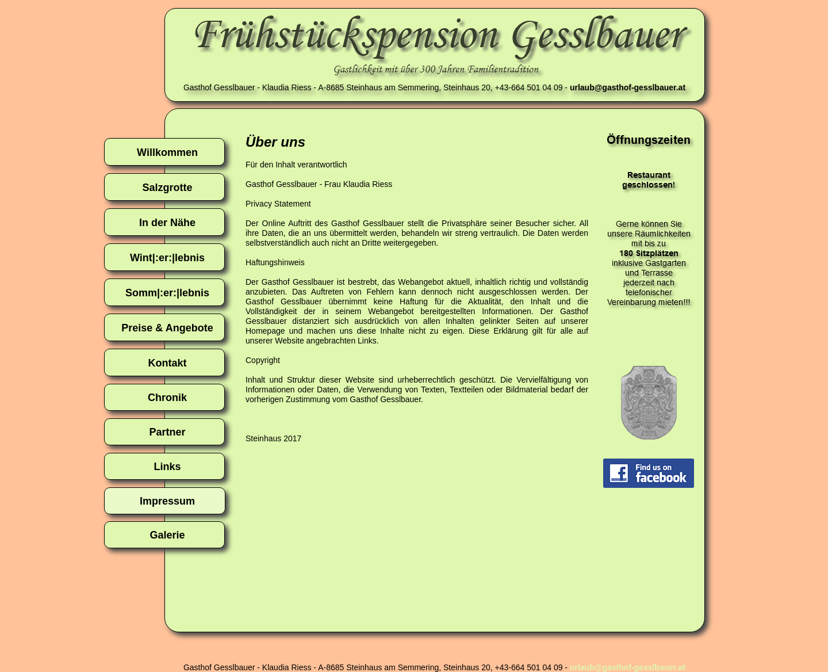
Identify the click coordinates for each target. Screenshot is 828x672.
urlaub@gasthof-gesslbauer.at (627, 667)
